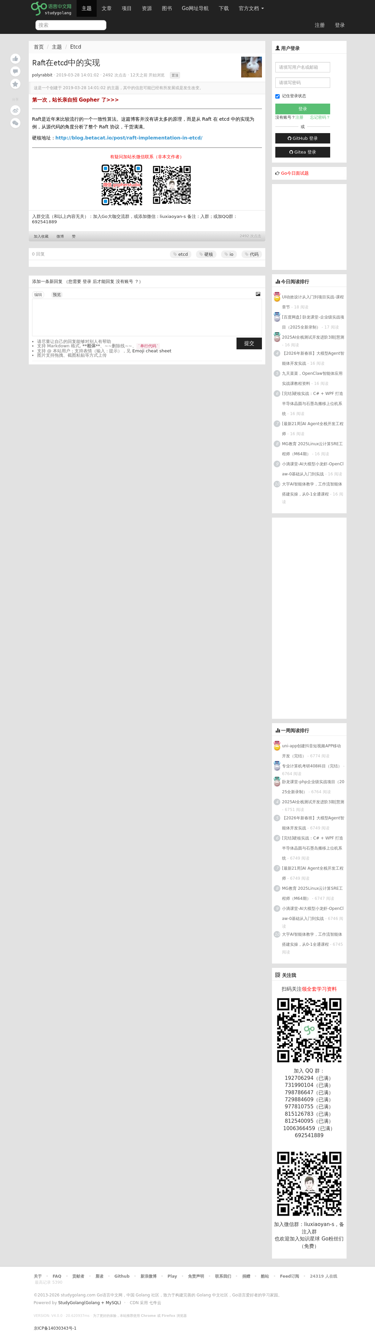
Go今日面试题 (295, 173)
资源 (147, 8)
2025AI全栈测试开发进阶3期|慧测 (313, 337)
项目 (127, 8)
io (228, 254)
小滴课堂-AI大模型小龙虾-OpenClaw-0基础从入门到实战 (313, 469)
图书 (167, 8)
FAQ (57, 1276)
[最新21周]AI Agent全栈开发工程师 (313, 428)
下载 (224, 8)
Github (121, 1276)
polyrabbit (42, 75)
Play (172, 1276)
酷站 (265, 1276)
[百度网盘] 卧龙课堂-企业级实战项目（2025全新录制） (313, 322)
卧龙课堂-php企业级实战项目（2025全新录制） (313, 786)
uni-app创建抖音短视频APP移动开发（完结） (311, 751)
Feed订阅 (289, 1276)
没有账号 (124, 281)
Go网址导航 (196, 6)
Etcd (75, 47)
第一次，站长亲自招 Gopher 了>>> (75, 100)
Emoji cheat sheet (152, 350)
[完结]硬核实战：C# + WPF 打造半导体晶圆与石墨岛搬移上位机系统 (312, 403)
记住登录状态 (290, 96)
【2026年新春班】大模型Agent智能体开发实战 (313, 358)
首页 (39, 47)
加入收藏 (41, 236)
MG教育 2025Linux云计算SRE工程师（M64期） (312, 449)
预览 (57, 294)
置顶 (175, 75)
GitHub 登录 (303, 138)
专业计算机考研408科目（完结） (312, 766)
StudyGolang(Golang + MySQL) (89, 1302)
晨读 (99, 1276)
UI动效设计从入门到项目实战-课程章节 (313, 302)
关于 (38, 1276)
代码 (252, 254)
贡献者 (78, 1276)
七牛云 (155, 1302)
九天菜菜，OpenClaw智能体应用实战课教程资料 (312, 378)
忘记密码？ (320, 117)
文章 (107, 8)
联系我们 (223, 1276)
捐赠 (246, 1276)
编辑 (38, 294)
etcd (180, 254)
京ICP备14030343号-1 (55, 1328)
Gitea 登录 (302, 152)
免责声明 (196, 1276)
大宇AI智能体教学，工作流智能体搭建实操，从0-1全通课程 (312, 489)
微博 (60, 236)
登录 (340, 25)
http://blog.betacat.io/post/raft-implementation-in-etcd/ (129, 137)
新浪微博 (148, 1276)
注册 (320, 25)
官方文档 (251, 8)
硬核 (206, 254)
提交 (249, 343)
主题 (87, 8)
